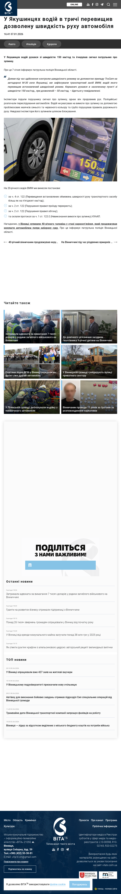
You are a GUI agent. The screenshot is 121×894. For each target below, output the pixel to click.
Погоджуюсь (79, 884)
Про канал (97, 820)
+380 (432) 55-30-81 (21, 853)
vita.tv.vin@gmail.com (24, 856)
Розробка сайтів (111, 889)
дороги (53, 100)
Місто (7, 820)
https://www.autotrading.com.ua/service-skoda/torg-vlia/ (60, 534)
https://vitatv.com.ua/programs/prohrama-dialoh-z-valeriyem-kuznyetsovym (60, 326)
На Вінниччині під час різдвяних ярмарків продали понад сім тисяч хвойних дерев (89, 298)
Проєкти (84, 820)
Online (74, 4)
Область (18, 820)
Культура (9, 826)
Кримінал (30, 820)
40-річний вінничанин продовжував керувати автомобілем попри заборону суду (33, 298)
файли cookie (58, 884)
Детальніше (60, 650)
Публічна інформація (104, 826)
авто (13, 100)
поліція (32, 100)
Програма (111, 820)
